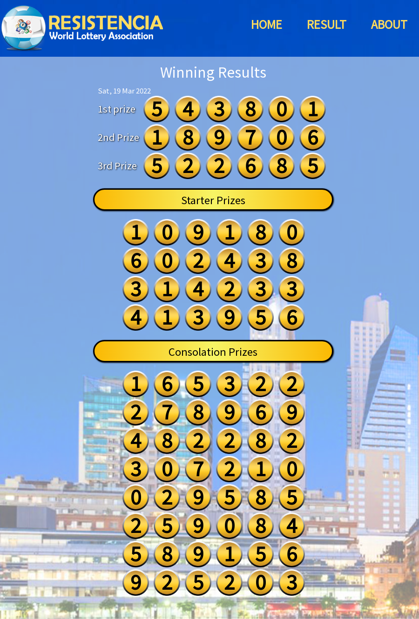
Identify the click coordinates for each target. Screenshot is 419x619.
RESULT (326, 24)
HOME (266, 24)
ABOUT (389, 24)
